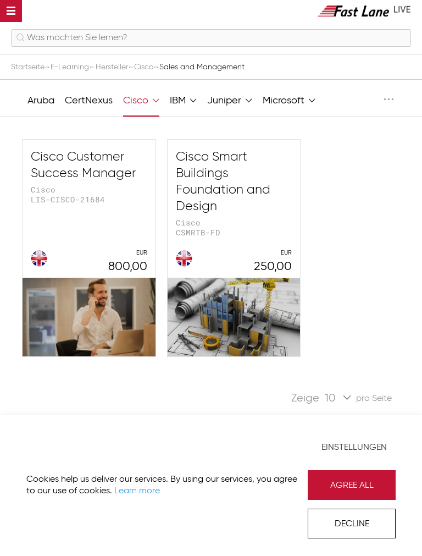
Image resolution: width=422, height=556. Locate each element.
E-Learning (71, 67)
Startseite (29, 67)
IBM (183, 99)
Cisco (145, 67)
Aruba (40, 101)
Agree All (352, 485)
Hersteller (113, 67)
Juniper (229, 99)
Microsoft (289, 99)
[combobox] (211, 38)
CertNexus (89, 101)
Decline (352, 524)
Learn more (137, 491)
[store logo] (364, 10)
